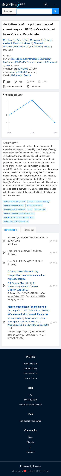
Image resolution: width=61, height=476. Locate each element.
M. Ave (11, 318)
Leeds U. (47, 46)
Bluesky (30, 442)
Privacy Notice (30, 373)
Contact (30, 452)
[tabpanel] (30, 290)
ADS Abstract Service (21, 75)
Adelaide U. (26, 283)
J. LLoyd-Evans (32, 325)
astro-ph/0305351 (18, 72)
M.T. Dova (7, 40)
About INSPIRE (30, 363)
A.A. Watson (36, 46)
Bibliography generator (30, 421)
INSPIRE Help (30, 400)
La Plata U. (19, 40)
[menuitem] (46, 4)
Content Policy (30, 368)
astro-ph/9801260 (16, 296)
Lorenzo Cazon (32, 318)
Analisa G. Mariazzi (12, 43)
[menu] (46, 4)
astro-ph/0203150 (16, 335)
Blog (30, 437)
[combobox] (34, 11)
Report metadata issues (30, 404)
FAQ (30, 395)
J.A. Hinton (23, 321)
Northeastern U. (21, 46)
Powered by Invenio (30, 466)
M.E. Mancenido (32, 40)
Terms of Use (30, 378)
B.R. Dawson (13, 283)
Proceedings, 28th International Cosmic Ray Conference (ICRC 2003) (30, 62)
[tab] (11, 229)
